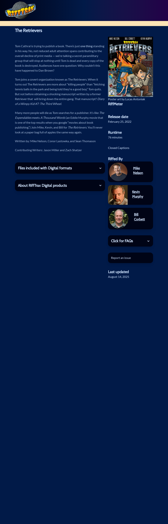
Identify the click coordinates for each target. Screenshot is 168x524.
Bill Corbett (139, 216)
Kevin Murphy (137, 194)
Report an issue (121, 257)
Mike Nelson (138, 170)
